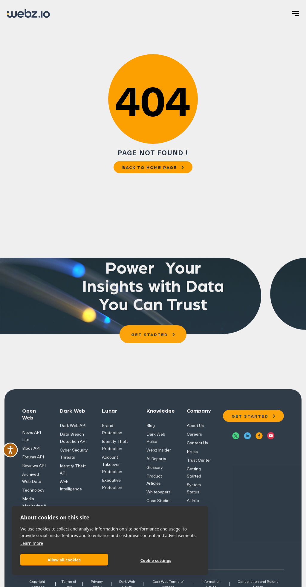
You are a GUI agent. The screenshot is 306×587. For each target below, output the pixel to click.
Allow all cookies (64, 559)
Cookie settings (155, 560)
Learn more (31, 543)
